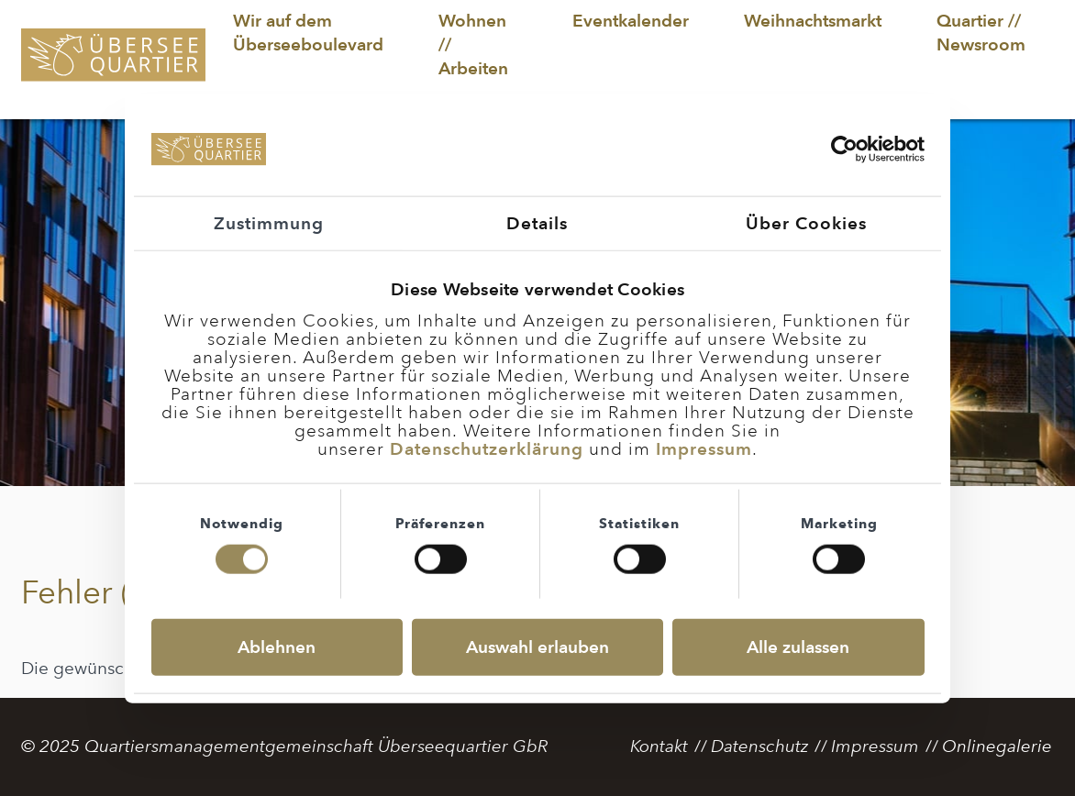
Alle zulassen (798, 647)
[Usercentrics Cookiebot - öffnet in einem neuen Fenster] (844, 149)
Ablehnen (277, 647)
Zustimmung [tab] (269, 222)
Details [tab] (537, 222)
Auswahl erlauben (537, 647)
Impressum (704, 448)
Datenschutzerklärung (486, 448)
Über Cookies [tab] (806, 222)
